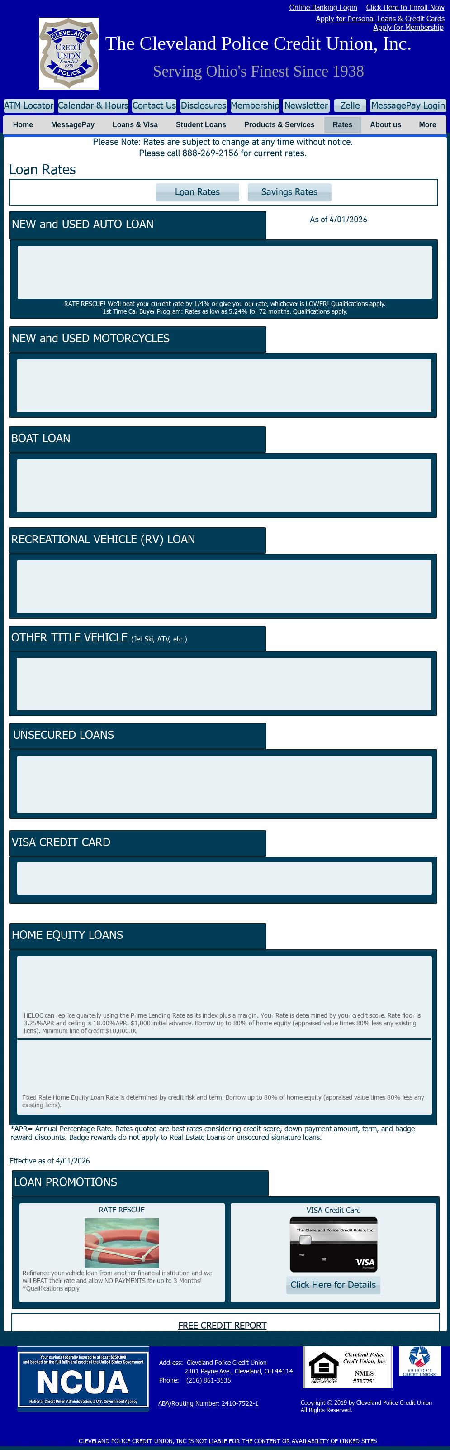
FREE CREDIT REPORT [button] (222, 1325)
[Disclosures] (203, 106)
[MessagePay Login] (408, 105)
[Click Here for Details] (333, 1285)
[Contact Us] (154, 106)
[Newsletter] (306, 106)
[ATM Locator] (29, 106)
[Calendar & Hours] (93, 106)
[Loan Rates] (197, 192)
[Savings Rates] (290, 192)
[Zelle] (350, 105)
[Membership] (255, 106)
